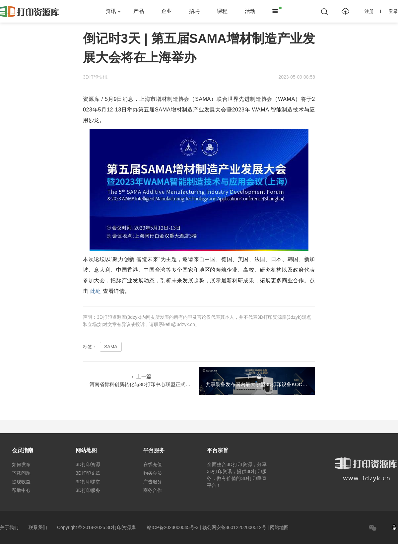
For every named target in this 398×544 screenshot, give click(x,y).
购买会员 (152, 473)
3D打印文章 (88, 473)
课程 (222, 11)
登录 (393, 11)
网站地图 (279, 527)
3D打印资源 (88, 464)
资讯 (110, 11)
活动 (250, 11)
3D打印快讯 (95, 77)
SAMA (110, 346)
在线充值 (152, 464)
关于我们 (9, 527)
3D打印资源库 (121, 527)
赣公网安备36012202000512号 (234, 527)
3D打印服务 (88, 490)
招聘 (194, 11)
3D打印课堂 (88, 481)
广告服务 (152, 481)
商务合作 (152, 490)
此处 (95, 291)
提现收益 (21, 481)
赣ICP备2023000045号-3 (173, 527)
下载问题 (21, 473)
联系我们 (38, 527)
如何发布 (21, 464)
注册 (373, 11)
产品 (138, 11)
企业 (166, 11)
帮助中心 (21, 490)
